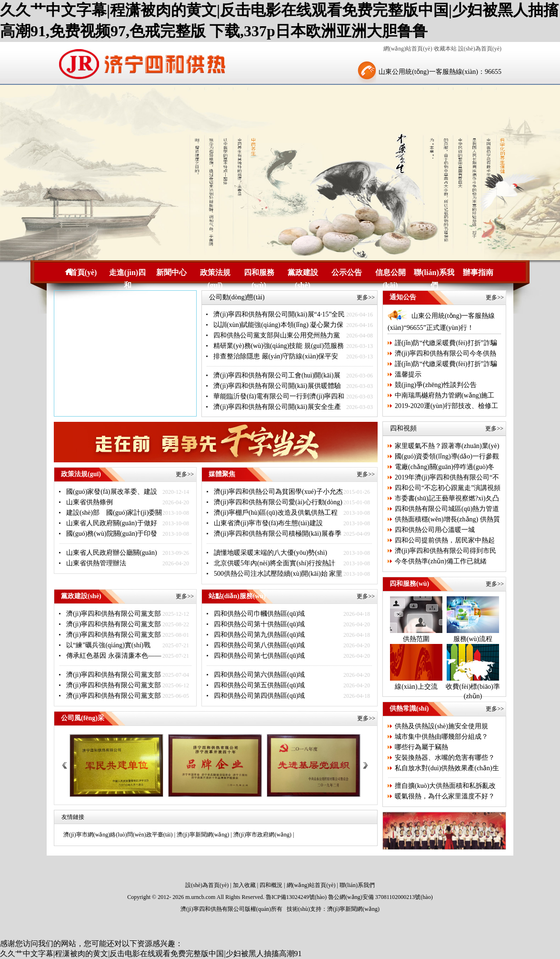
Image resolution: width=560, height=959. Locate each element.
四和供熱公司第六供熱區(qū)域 (259, 674)
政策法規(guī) (215, 273)
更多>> (366, 297)
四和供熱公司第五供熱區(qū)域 (259, 685)
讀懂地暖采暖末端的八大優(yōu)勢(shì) (270, 552)
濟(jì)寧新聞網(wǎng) (203, 834)
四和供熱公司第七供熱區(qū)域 (259, 655)
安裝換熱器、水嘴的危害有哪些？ (445, 757)
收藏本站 (445, 48)
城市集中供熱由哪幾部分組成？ (441, 736)
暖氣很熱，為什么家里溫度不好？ (445, 796)
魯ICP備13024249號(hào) (296, 897)
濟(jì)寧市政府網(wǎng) (262, 834)
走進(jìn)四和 (127, 273)
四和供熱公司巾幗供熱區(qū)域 (259, 613)
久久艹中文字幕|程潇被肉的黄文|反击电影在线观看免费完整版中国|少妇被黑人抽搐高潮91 (151, 953)
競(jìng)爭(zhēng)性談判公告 (436, 384)
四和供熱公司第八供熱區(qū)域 (259, 645)
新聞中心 (171, 272)
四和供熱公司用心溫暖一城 (435, 529)
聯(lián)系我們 (434, 273)
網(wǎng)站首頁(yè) (407, 48)
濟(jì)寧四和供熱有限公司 (212, 909)
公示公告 (346, 272)
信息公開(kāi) (390, 273)
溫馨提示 (408, 374)
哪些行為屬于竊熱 (421, 747)
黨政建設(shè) (303, 273)
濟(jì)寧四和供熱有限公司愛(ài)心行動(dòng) (278, 502)
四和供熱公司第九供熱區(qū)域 (259, 634)
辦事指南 (478, 272)
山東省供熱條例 (89, 502)
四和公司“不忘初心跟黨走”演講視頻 (447, 487)
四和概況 (271, 885)
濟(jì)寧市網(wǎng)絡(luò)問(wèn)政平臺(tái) (118, 834)
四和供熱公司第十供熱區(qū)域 (259, 624)
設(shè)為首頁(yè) (479, 48)
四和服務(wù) (259, 273)
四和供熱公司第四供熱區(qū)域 (259, 695)
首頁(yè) (83, 272)
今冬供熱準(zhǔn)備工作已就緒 (441, 561)
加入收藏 (244, 885)
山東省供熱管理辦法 (96, 563)
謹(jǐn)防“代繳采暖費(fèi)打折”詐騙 (446, 343)
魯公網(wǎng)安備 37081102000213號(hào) (380, 897)
